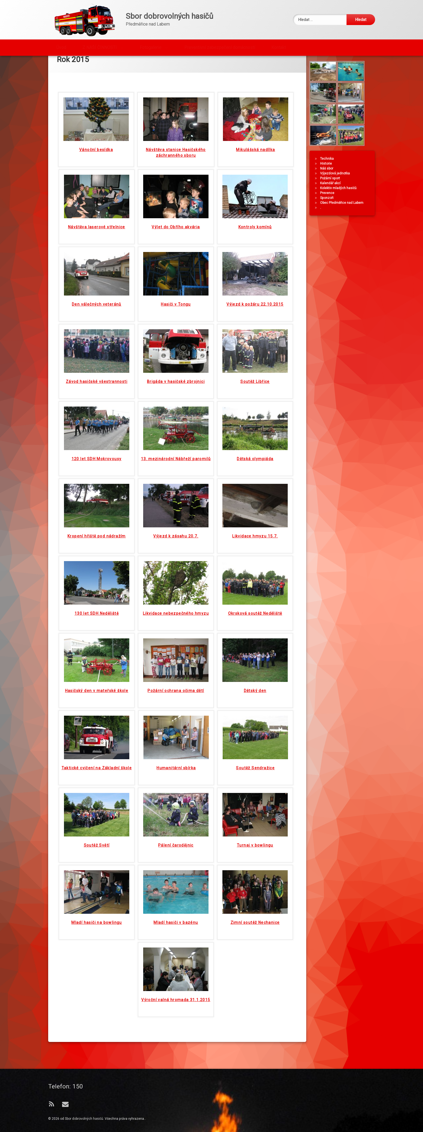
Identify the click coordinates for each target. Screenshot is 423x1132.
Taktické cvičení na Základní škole (97, 771)
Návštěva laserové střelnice (96, 230)
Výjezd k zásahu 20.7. (175, 539)
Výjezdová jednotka (336, 189)
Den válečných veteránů (96, 307)
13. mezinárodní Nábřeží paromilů (176, 462)
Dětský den (255, 693)
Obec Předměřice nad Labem (342, 219)
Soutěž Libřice (255, 384)
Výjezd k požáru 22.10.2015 (254, 307)
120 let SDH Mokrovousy (97, 462)
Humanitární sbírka (176, 771)
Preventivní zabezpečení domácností (219, 46)
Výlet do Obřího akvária (176, 230)
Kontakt (278, 46)
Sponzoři (327, 214)
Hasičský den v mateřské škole (96, 693)
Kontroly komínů (255, 230)
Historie (327, 180)
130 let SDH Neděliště (97, 616)
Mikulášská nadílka (255, 152)
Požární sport (331, 194)
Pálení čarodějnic (176, 848)
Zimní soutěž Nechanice (255, 925)
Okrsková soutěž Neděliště (255, 616)
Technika (328, 175)
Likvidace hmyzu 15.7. (255, 539)
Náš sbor (327, 184)
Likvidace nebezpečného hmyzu (176, 616)
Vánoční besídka (96, 152)
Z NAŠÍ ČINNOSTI (99, 46)
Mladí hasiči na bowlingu (96, 925)
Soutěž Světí (97, 848)
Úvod (61, 46)
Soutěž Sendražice (255, 771)
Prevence (328, 209)
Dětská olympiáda (255, 462)
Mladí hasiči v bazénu (176, 925)
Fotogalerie (150, 46)
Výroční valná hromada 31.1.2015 (175, 1003)
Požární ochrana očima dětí (176, 693)
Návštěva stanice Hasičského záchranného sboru (176, 155)
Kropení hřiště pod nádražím (97, 539)
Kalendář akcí (331, 199)
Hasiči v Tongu (176, 307)
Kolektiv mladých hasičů (339, 204)
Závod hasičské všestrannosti (96, 384)
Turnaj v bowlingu (255, 848)
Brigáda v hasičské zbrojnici (176, 384)
